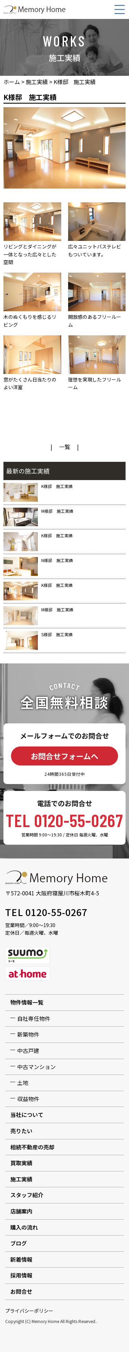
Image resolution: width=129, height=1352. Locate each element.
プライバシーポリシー (29, 1310)
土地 (22, 1082)
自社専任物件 (33, 1018)
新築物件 (28, 1034)
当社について (26, 1114)
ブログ (18, 1243)
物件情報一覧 (26, 1002)
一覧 (64, 447)
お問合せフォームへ (64, 755)
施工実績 (21, 1179)
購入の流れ (24, 1227)
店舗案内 (21, 1211)
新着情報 (21, 1259)
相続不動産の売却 (32, 1147)
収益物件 (28, 1099)
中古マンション (36, 1067)
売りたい (21, 1131)
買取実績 (21, 1163)
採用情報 (21, 1275)
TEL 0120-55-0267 (64, 820)
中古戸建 (28, 1050)
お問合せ (21, 1291)
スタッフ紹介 (26, 1195)
